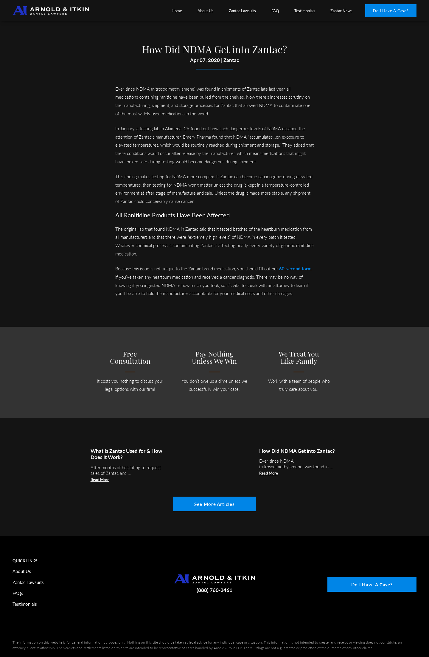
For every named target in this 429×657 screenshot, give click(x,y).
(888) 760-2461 (214, 590)
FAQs (18, 593)
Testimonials (304, 10)
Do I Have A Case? (391, 10)
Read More (100, 479)
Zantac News (341, 10)
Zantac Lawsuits (242, 10)
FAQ (275, 10)
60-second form (295, 268)
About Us (206, 10)
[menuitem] (177, 10)
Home (177, 10)
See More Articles (214, 504)
